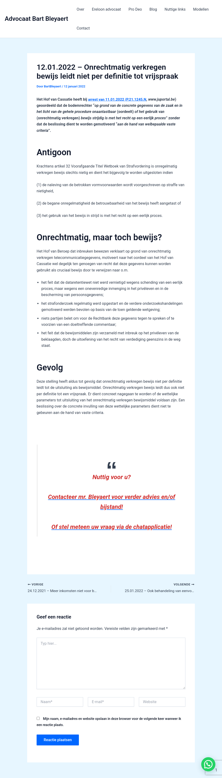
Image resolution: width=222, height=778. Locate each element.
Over (80, 9)
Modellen (201, 9)
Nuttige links (175, 9)
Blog (153, 9)
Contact (83, 28)
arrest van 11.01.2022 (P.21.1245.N (118, 99)
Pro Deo (135, 9)
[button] (208, 764)
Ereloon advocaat (106, 9)
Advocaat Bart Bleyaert (36, 18)
